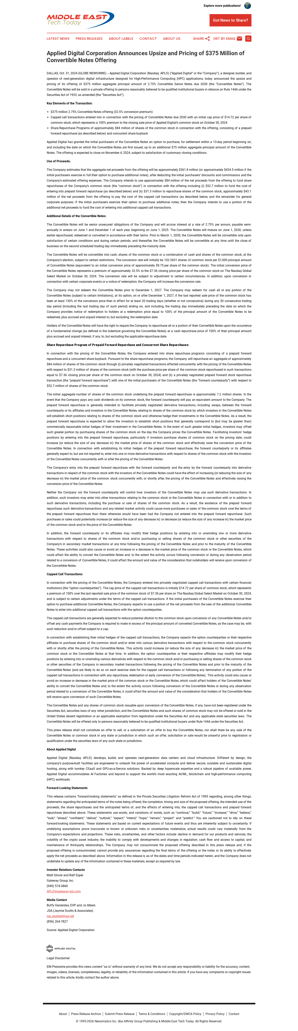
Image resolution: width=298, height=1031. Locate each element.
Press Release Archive (86, 1014)
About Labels (121, 38)
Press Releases (89, 38)
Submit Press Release (119, 1014)
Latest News (58, 38)
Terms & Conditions (151, 1014)
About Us (171, 38)
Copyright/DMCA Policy (185, 1014)
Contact (148, 38)
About (63, 1014)
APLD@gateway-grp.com (64, 891)
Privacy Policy (215, 1014)
